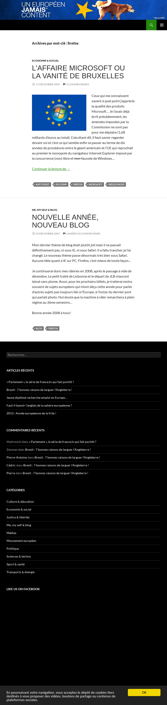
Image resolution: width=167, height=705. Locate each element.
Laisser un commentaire (83, 233)
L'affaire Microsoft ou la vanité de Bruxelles (78, 72)
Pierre (11, 473)
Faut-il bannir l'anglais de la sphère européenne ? (39, 405)
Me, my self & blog (44, 209)
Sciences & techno (19, 556)
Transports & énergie (21, 572)
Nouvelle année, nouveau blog (65, 221)
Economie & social (45, 60)
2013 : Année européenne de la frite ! (31, 413)
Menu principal (162, 25)
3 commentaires (77, 84)
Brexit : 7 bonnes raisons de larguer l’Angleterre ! (39, 390)
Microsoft (95, 184)
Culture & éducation (20, 501)
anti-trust (43, 184)
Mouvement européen (21, 541)
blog (39, 328)
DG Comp (61, 184)
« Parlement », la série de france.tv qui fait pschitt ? (40, 382)
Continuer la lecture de (51, 169)
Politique (13, 548)
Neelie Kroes (116, 184)
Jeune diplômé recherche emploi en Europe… (37, 397)
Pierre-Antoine (17, 457)
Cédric (11, 465)
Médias (11, 533)
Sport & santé (16, 564)
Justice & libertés (18, 517)
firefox (77, 184)
